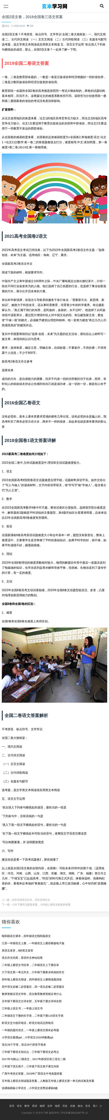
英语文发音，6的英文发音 (17, 950)
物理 (42, 1105)
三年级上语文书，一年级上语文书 (22, 1008)
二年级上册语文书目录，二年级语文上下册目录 (30, 964)
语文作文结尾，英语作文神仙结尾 (22, 957)
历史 (64, 1105)
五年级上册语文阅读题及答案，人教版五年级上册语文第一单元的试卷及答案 (48, 1080)
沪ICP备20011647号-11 (74, 1112)
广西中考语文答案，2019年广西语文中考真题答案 (32, 1073)
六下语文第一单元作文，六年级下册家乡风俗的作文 (33, 972)
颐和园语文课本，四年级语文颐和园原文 (26, 935)
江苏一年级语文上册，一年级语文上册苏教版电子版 (33, 943)
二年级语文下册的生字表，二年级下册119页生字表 (32, 1015)
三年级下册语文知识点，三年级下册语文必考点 (30, 1051)
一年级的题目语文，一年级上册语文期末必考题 (30, 1030)
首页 (11, 1105)
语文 (19, 1105)
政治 (80, 1105)
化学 (49, 1105)
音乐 (87, 1105)
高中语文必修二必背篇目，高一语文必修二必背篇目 (33, 986)
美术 (95, 1105)
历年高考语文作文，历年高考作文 (31, 899)
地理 (57, 1105)
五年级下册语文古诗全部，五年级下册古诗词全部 (32, 1001)
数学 (27, 1105)
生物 (72, 1105)
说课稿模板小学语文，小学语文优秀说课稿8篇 (30, 1088)
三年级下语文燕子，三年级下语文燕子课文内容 (30, 1066)
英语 (34, 1105)
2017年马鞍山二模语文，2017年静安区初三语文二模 (34, 1059)
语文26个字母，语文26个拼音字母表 (24, 1044)
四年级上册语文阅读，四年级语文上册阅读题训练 (32, 979)
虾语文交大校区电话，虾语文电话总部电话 (28, 1022)
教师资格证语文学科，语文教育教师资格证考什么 (32, 993)
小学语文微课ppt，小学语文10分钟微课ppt (27, 1037)
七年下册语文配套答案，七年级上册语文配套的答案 (41, 904)
